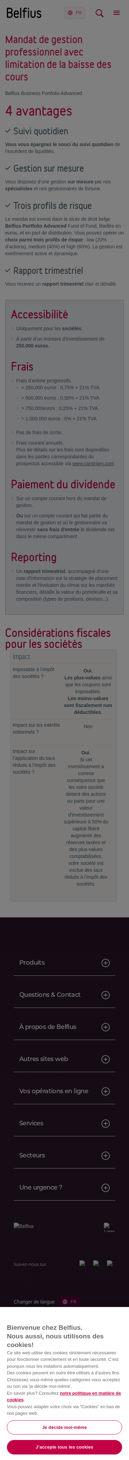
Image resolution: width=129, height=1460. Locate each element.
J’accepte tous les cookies (64, 1447)
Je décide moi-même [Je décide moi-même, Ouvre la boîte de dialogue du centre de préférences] (64, 1427)
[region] (64, 1383)
